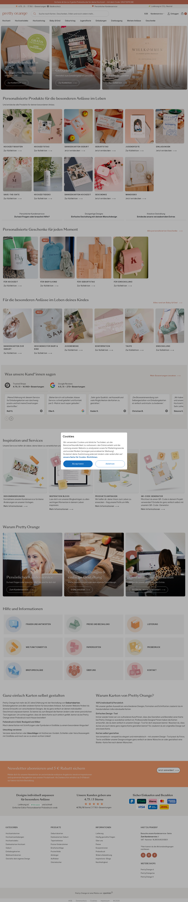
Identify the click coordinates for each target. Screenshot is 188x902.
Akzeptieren (78, 464)
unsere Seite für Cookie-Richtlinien (80, 457)
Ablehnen (110, 464)
